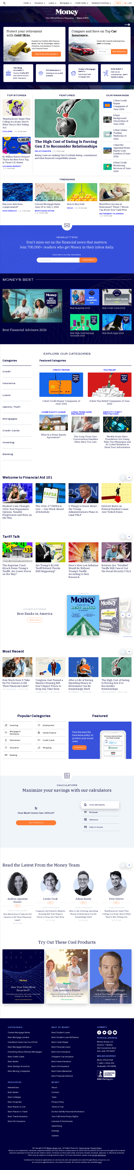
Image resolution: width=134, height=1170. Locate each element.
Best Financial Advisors (62, 1076)
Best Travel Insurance (18, 1117)
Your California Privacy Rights (65, 1117)
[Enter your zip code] (104, 51)
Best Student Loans (61, 1033)
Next (129, 477)
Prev (123, 477)
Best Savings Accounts (19, 1066)
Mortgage (93, 812)
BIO (17, 905)
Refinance (93, 820)
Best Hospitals (15, 1102)
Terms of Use (58, 1107)
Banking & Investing (100, 3)
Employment (48, 725)
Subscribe (88, 260)
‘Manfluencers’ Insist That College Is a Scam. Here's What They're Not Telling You (116, 914)
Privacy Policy (58, 1102)
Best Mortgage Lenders (18, 1037)
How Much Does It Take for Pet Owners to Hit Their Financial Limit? (17, 917)
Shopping (47, 748)
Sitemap (55, 1131)
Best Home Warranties (62, 1071)
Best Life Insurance (60, 1066)
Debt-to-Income (96, 827)
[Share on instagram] (110, 1033)
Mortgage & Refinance (15, 732)
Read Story (34, 620)
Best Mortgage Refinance (20, 1047)
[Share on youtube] (115, 1033)
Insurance (39, 3)
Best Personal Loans (61, 1047)
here (100, 1162)
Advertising (57, 1126)
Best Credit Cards (16, 1057)
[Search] (4, 3)
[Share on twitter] (104, 1033)
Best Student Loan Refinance (65, 1037)
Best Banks (13, 1062)
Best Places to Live (17, 1107)
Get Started (118, 51)
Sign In (118, 3)
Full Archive (126, 636)
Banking (7, 454)
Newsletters (13, 1088)
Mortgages (64, 3)
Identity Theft (11, 407)
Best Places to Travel (17, 1112)
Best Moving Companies (19, 1071)
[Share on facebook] (99, 1033)
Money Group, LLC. (54, 1148)
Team (54, 1097)
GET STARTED (35, 823)
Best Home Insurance (61, 1062)
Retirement (15, 740)
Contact (55, 1092)
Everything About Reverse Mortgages (25, 1052)
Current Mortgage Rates (19, 1033)
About (54, 1088)
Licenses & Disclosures (62, 1121)
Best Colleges (14, 1097)
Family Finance (49, 733)
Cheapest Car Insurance (63, 1057)
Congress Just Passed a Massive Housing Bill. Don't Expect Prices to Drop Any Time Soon (50, 914)
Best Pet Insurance (16, 1121)
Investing (8, 442)
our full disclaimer (99, 1155)
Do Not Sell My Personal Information (68, 1112)
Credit (26, 3)
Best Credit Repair (60, 1042)
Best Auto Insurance (61, 1052)
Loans (51, 3)
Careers (55, 1136)
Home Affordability (97, 805)
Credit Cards (80, 3)
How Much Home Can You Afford (22, 1042)
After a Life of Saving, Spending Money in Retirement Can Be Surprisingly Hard (83, 914)
